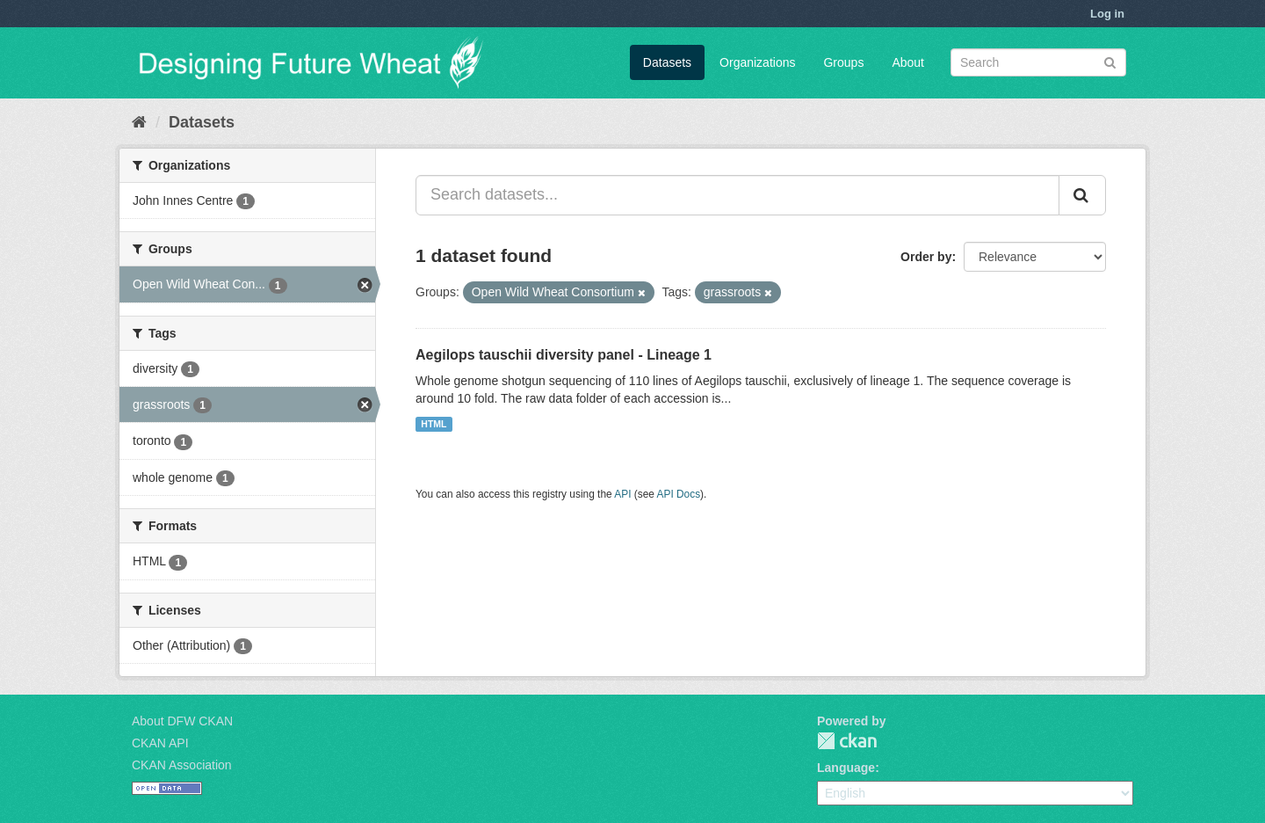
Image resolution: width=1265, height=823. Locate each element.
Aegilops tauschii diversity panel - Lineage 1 (564, 354)
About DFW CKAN (182, 721)
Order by (925, 257)
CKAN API (160, 743)
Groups (843, 62)
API (622, 494)
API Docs (679, 494)
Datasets (667, 62)
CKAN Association (182, 765)
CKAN (847, 741)
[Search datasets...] (737, 195)
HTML (433, 424)
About (908, 62)
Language (846, 768)
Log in (1107, 13)
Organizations (757, 62)
